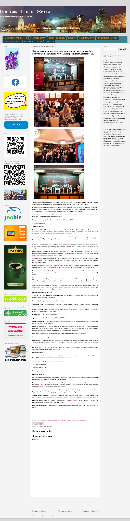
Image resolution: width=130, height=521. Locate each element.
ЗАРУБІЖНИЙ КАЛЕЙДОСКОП (15, 38)
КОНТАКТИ (50, 41)
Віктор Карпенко (57, 270)
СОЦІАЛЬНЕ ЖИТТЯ (37, 38)
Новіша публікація (39, 511)
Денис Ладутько (64, 244)
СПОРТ (39, 41)
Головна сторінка (65, 511)
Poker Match (72, 390)
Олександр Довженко (67, 285)
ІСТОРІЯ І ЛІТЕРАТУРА (12, 41)
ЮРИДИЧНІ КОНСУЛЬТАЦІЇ (107, 38)
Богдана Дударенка (59, 251)
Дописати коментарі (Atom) (49, 515)
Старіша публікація (90, 511)
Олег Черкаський (52, 220)
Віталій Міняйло (81, 229)
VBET (37, 384)
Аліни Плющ (72, 237)
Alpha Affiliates (69, 395)
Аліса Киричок (37, 258)
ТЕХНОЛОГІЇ (28, 41)
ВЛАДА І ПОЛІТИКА (87, 38)
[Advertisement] (65, 503)
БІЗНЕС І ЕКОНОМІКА (57, 38)
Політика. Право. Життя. (25, 11)
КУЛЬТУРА (72, 38)
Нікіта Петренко (53, 265)
